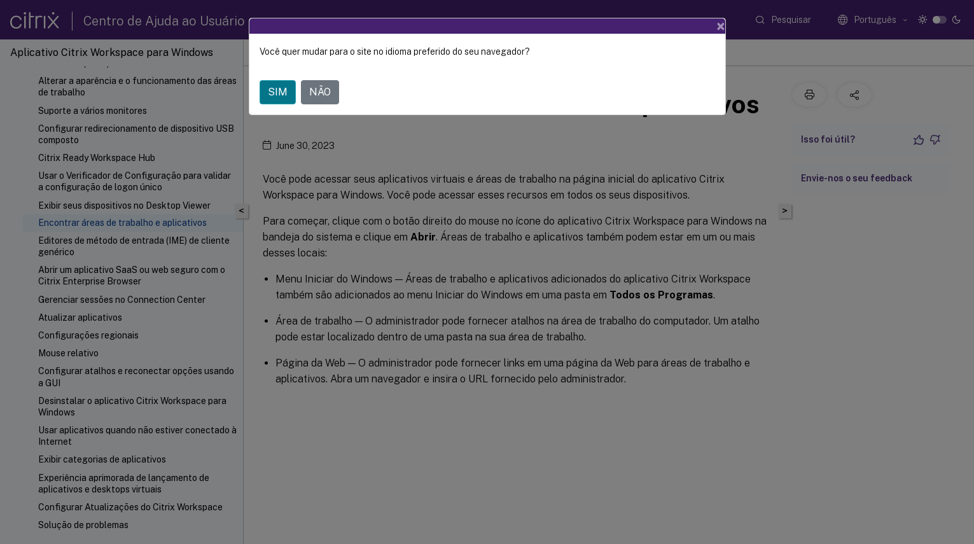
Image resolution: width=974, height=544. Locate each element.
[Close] (720, 26)
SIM (278, 92)
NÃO (320, 92)
